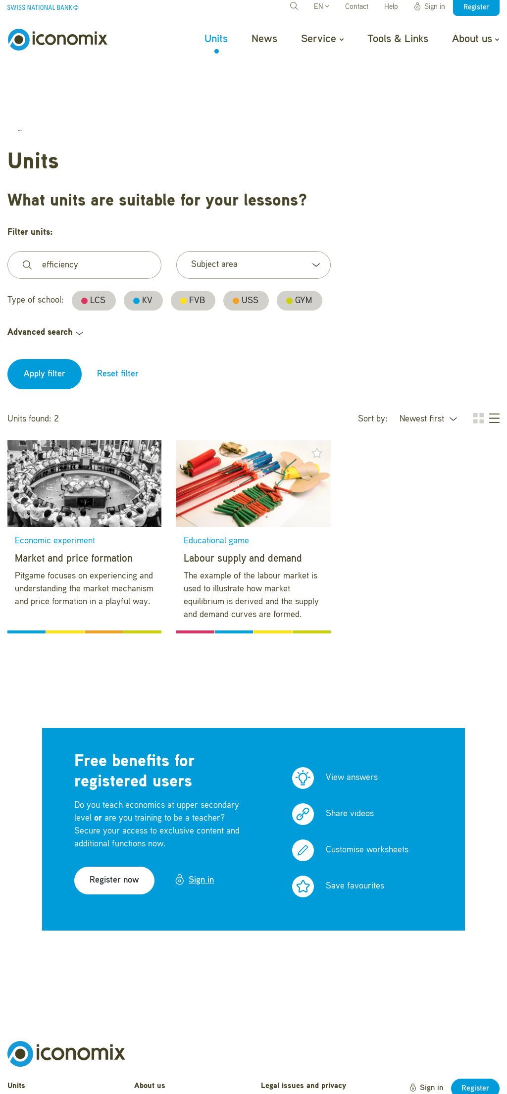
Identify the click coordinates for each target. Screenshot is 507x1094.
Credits (273, 1076)
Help (391, 7)
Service (322, 39)
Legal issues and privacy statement (303, 1039)
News (264, 39)
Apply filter (44, 321)
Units (216, 39)
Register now (114, 827)
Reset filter (118, 321)
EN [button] (321, 7)
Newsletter (152, 1080)
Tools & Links (397, 39)
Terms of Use (284, 1060)
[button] (147, 400)
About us (475, 39)
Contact (356, 7)
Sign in (429, 6)
